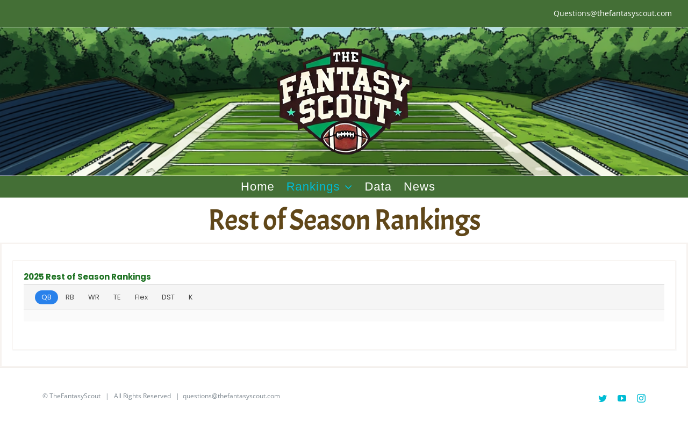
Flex (141, 297)
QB (46, 297)
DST (168, 297)
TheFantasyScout (75, 395)
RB (70, 297)
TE (117, 297)
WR (93, 297)
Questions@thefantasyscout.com (613, 13)
